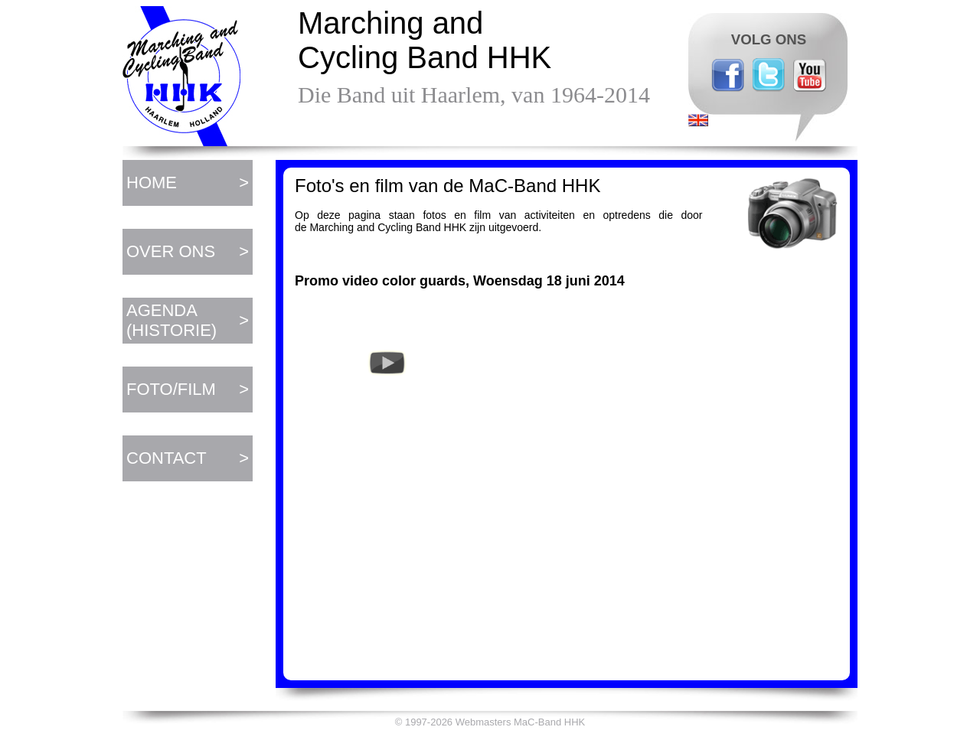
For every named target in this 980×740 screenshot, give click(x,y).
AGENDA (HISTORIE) (171, 320)
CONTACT (166, 458)
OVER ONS (170, 251)
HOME (151, 182)
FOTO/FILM (171, 389)
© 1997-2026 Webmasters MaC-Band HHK (490, 722)
